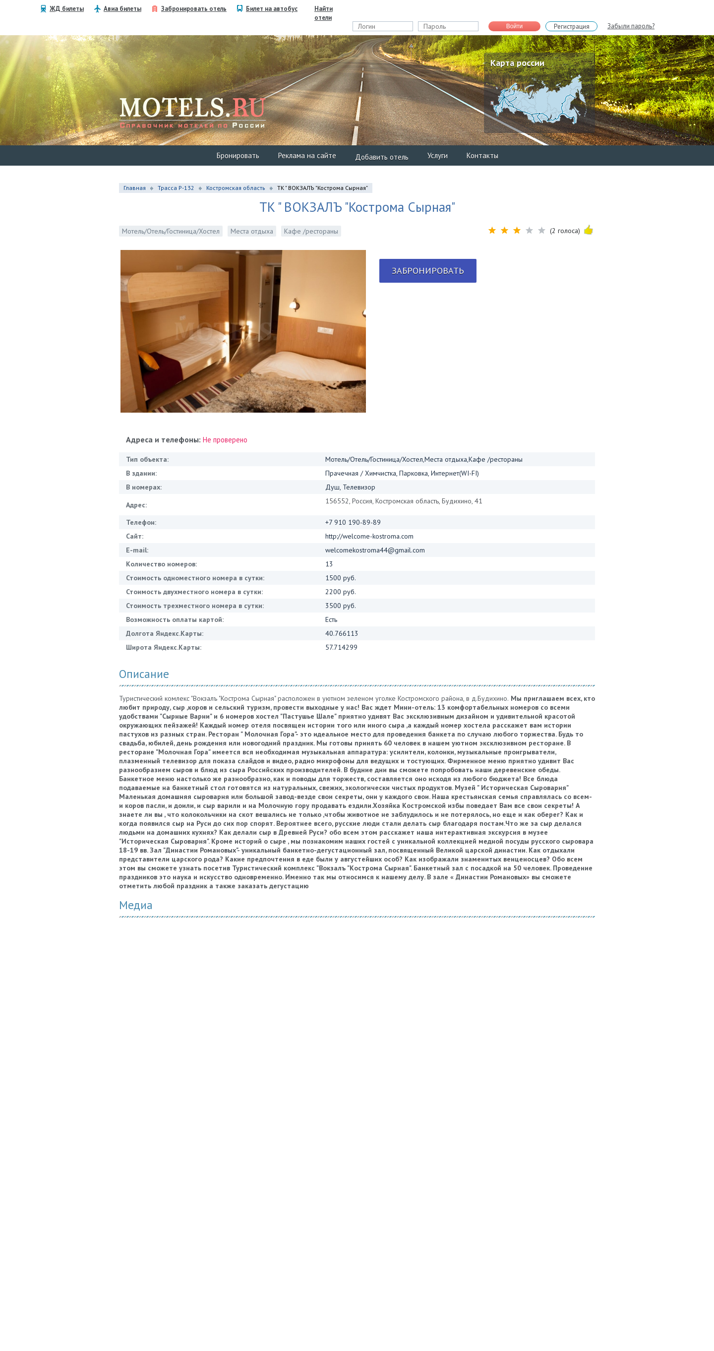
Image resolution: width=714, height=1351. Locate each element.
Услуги (437, 155)
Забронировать (428, 270)
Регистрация (572, 26)
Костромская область (235, 187)
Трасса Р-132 (176, 187)
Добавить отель (382, 157)
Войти (514, 26)
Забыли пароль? (630, 26)
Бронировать (238, 155)
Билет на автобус (272, 8)
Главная (134, 187)
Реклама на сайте (307, 155)
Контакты (482, 155)
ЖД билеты (67, 8)
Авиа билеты (122, 8)
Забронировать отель (194, 8)
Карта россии (517, 62)
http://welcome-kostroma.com (369, 536)
